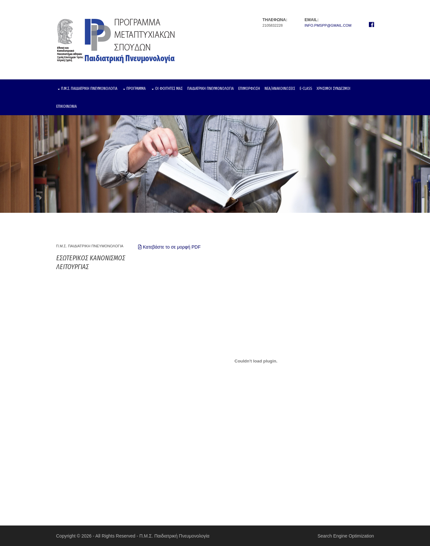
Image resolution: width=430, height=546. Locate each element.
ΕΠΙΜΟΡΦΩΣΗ (249, 88)
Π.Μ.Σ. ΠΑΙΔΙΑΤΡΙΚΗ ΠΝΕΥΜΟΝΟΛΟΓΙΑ (89, 88)
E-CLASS (306, 88)
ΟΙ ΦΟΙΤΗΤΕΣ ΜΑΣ (169, 88)
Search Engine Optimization (346, 536)
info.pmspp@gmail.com (328, 25)
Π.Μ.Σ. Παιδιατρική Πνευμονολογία (174, 536)
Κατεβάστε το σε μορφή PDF (169, 247)
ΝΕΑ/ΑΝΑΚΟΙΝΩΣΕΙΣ (280, 88)
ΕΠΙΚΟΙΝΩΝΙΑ (66, 106)
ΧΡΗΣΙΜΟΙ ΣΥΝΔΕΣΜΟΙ (333, 88)
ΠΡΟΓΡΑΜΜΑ (136, 88)
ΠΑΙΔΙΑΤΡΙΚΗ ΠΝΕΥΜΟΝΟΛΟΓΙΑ (210, 88)
